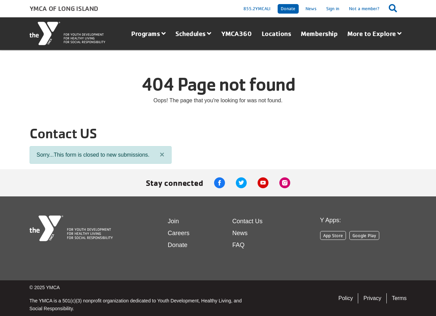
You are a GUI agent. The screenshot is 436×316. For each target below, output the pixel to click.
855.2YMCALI (257, 8)
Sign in (332, 8)
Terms (399, 298)
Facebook (219, 182)
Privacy (372, 298)
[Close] (162, 154)
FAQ (238, 245)
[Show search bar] (395, 8)
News (311, 8)
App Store (333, 235)
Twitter (241, 182)
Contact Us (247, 221)
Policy (345, 298)
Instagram (284, 182)
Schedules (193, 33)
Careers (179, 233)
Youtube (263, 182)
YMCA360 (236, 33)
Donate (288, 8)
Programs (148, 33)
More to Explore (374, 33)
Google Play (364, 235)
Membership (319, 33)
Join (173, 221)
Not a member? (364, 8)
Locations (276, 33)
